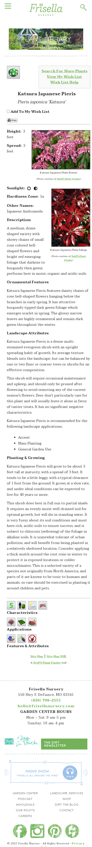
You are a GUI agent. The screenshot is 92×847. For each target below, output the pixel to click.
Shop (67, 799)
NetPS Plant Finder (68, 179)
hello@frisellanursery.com (46, 706)
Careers (25, 816)
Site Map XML (57, 656)
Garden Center (25, 793)
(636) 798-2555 (46, 700)
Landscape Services (66, 793)
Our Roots (25, 810)
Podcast (25, 799)
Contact (67, 810)
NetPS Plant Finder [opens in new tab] (47, 663)
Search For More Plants (64, 71)
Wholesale (25, 804)
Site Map (36, 656)
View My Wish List (64, 77)
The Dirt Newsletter (55, 744)
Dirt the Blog (66, 804)
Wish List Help (64, 82)
